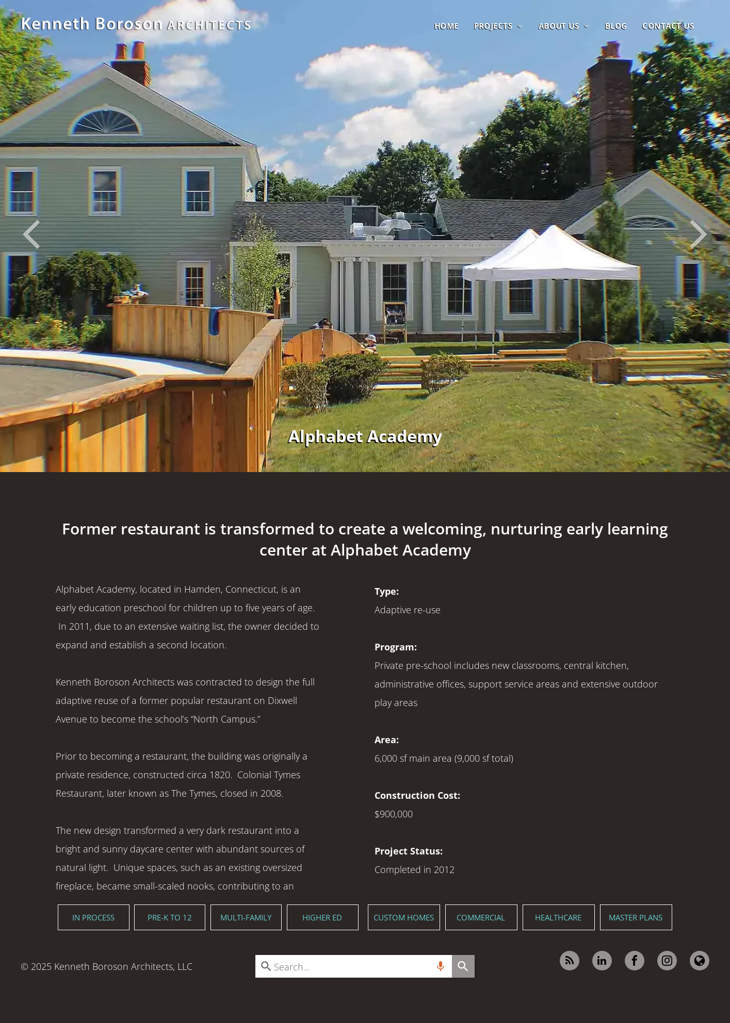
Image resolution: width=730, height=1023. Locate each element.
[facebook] (634, 962)
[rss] (569, 962)
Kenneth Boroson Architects (113, 966)
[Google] (699, 962)
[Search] (463, 966)
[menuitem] (446, 25)
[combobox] (353, 966)
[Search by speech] (440, 966)
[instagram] (667, 962)
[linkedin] (602, 962)
